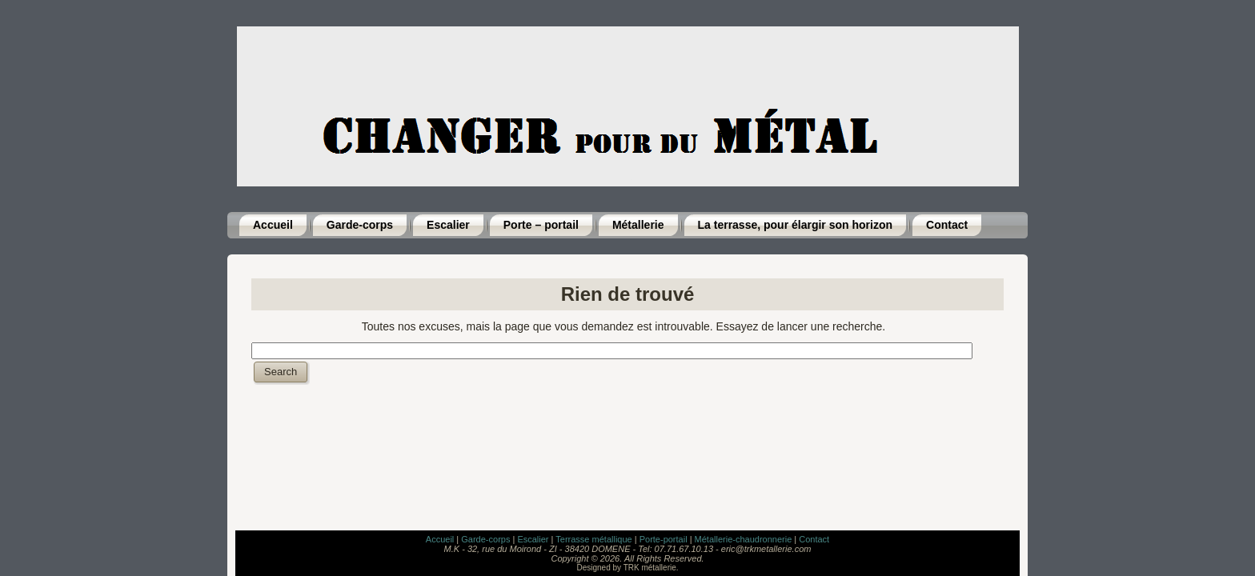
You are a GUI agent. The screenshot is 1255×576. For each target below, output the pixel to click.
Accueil (440, 539)
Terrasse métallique (593, 539)
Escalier (532, 539)
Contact (814, 539)
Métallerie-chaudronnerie (743, 539)
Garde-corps (485, 539)
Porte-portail (664, 539)
